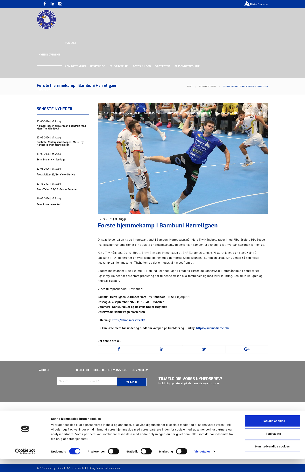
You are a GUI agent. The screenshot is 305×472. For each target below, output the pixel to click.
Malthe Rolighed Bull (178, 253)
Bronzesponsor (200, 113)
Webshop (160, 358)
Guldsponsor (154, 113)
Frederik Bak (101, 230)
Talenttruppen (95, 300)
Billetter (82, 370)
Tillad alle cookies (272, 433)
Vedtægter (163, 66)
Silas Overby (47, 276)
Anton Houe (47, 230)
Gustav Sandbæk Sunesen (132, 230)
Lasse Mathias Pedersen (92, 253)
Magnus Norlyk (148, 253)
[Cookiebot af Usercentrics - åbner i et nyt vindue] (25, 464)
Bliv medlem (140, 370)
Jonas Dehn (191, 230)
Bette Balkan (48, 159)
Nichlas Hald (206, 253)
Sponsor (44, 89)
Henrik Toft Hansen (166, 230)
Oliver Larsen (229, 253)
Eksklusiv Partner (96, 113)
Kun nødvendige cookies (272, 459)
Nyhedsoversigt (49, 54)
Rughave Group (49, 136)
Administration (75, 66)
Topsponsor (71, 113)
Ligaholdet (46, 206)
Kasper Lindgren (243, 230)
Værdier (44, 370)
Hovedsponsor (49, 113)
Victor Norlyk (100, 276)
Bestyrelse (98, 66)
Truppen (44, 183)
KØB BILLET (83, 346)
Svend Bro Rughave (73, 276)
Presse (43, 346)
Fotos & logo (143, 66)
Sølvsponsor (176, 113)
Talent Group (73, 136)
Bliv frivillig (63, 358)
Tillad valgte (272, 446)
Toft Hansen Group (229, 113)
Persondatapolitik (188, 66)
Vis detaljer (202, 464)
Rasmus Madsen (253, 253)
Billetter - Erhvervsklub (111, 370)
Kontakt (70, 43)
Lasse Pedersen (123, 253)
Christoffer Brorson (73, 230)
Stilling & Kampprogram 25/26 (59, 311)
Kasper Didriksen (215, 230)
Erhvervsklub (119, 66)
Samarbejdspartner (127, 113)
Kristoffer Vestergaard (55, 253)
